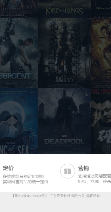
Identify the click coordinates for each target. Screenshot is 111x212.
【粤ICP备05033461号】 (30, 196)
